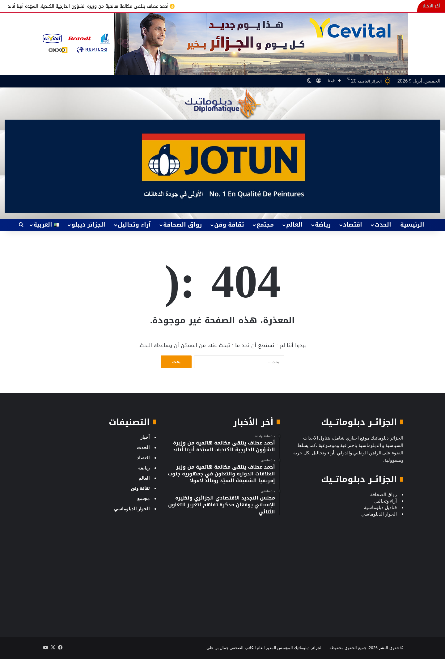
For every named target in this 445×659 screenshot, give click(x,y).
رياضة (323, 224)
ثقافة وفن (229, 224)
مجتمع (265, 224)
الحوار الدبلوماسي (132, 509)
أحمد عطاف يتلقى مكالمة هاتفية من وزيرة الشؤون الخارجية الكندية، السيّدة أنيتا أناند (84, 6)
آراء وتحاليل (134, 224)
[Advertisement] (346, 582)
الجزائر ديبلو (88, 224)
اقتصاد (352, 224)
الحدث (383, 224)
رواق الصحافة (182, 224)
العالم (294, 224)
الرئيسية (412, 224)
